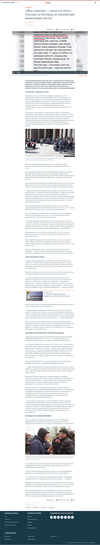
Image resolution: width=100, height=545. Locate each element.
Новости (29, 516)
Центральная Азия (32, 519)
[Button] (51, 30)
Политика (30, 522)
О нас (6, 516)
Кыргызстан (8, 539)
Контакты (7, 519)
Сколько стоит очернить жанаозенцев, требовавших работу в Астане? (35, 33)
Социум (29, 525)
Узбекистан (54, 536)
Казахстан (7, 536)
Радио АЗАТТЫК (29, 22)
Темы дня (28, 7)
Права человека (31, 528)
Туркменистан (31, 539)
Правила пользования (10, 525)
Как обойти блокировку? (11, 522)
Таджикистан (31, 536)
